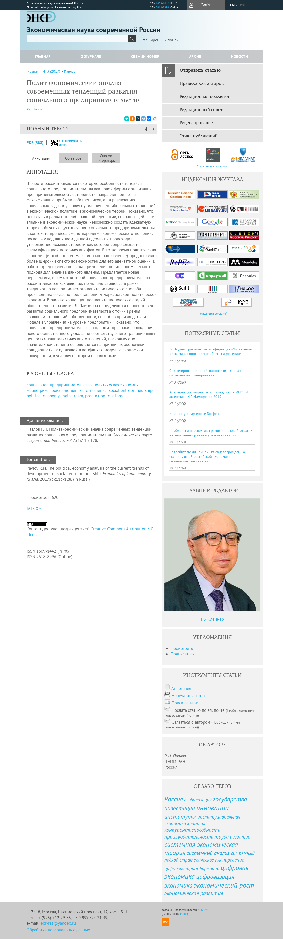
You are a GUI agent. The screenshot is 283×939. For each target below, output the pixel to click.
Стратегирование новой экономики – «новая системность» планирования (205, 372)
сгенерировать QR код (63, 143)
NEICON (203, 910)
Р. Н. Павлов (34, 109)
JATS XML (35, 508)
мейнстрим (37, 390)
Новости (239, 56)
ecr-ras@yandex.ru (58, 923)
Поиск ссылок (185, 703)
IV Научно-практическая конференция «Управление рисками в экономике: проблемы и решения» (210, 351)
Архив (195, 56)
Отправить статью (200, 70)
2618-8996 (162, 7)
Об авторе (73, 158)
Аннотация (41, 158)
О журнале (91, 56)
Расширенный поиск (160, 39)
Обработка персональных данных (58, 930)
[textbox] (77, 38)
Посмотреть (182, 648)
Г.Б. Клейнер (212, 619)
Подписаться (182, 654)
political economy (43, 396)
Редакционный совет (201, 110)
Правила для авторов (202, 83)
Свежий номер (145, 56)
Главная (43, 56)
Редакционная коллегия (204, 96)
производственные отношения (78, 390)
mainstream (72, 396)
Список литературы (106, 158)
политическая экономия (116, 385)
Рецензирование (196, 123)
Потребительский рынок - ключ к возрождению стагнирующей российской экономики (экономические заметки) (207, 456)
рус (243, 5)
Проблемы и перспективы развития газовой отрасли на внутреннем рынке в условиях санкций (210, 432)
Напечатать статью (189, 695)
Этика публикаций (198, 136)
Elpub (183, 914)
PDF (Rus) (35, 142)
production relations (104, 396)
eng (233, 5)
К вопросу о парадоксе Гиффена (195, 413)
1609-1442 (162, 3)
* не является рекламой (212, 166)
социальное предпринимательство (59, 385)
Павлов (69, 71)
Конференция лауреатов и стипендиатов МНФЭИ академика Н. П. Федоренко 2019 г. (208, 394)
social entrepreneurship (131, 390)
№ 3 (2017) (51, 71)
